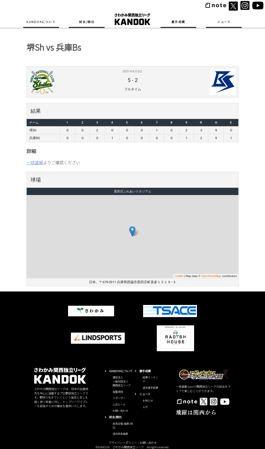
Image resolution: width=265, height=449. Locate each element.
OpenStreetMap (211, 276)
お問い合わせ (120, 411)
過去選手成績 (150, 388)
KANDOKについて (41, 22)
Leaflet (179, 276)
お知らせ (148, 400)
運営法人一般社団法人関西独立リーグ (122, 381)
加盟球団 (118, 392)
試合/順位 (86, 22)
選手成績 (178, 22)
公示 (145, 407)
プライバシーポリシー (122, 442)
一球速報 (34, 162)
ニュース (224, 22)
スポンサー (119, 398)
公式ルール (119, 404)
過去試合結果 (120, 434)
